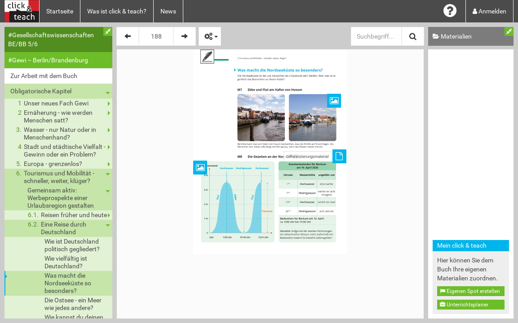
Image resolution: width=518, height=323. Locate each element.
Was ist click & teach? (116, 11)
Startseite (59, 11)
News (168, 11)
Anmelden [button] (489, 11)
